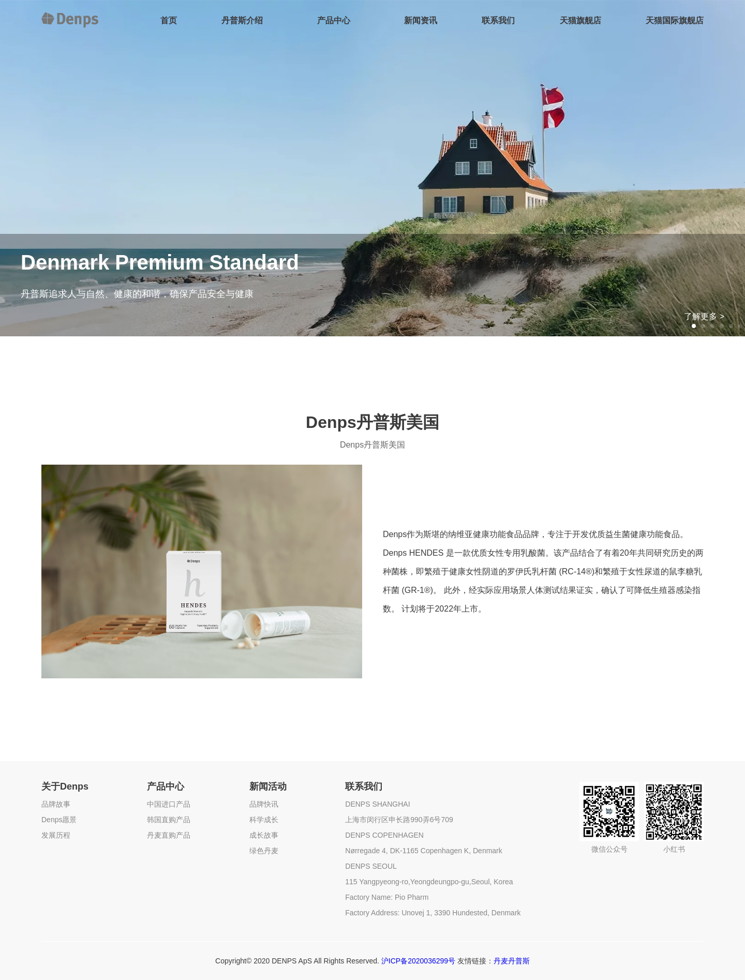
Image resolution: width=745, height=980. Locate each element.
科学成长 (263, 819)
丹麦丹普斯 (512, 961)
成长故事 (263, 835)
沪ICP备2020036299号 (418, 961)
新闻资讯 (420, 20)
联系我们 (498, 20)
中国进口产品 (168, 804)
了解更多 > (704, 316)
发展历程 (55, 835)
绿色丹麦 (263, 851)
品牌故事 (55, 804)
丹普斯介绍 (242, 20)
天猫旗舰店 (580, 20)
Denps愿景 (59, 819)
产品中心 (333, 20)
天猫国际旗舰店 (675, 20)
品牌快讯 (263, 804)
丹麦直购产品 (168, 835)
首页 (168, 20)
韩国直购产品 (168, 819)
